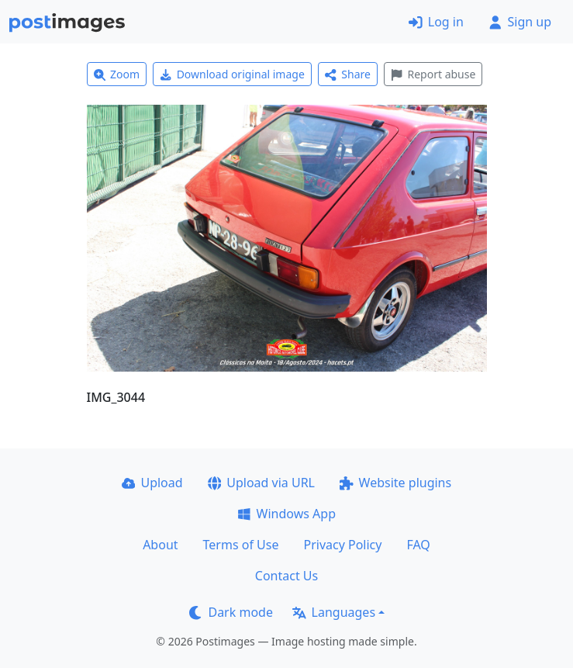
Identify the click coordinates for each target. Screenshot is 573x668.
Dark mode (231, 612)
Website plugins (395, 482)
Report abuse (433, 74)
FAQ (418, 544)
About (160, 544)
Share (348, 74)
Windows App (286, 513)
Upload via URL (261, 482)
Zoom (117, 74)
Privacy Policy (342, 544)
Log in (436, 21)
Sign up (519, 21)
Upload (152, 482)
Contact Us (286, 575)
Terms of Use (241, 544)
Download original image (232, 74)
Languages (333, 612)
